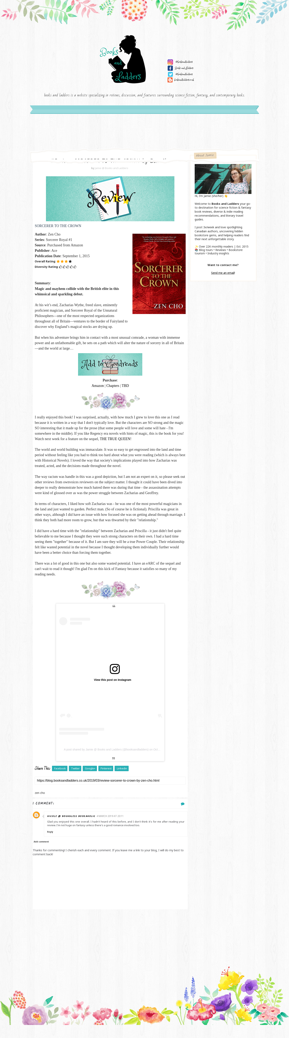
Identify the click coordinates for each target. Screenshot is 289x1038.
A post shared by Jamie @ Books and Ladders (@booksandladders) (104, 762)
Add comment (43, 854)
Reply (53, 845)
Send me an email (220, 275)
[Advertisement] (108, 955)
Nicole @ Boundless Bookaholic (74, 829)
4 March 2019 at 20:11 (113, 829)
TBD (123, 388)
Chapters (111, 388)
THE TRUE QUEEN (143, 441)
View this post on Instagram (110, 693)
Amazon (96, 388)
